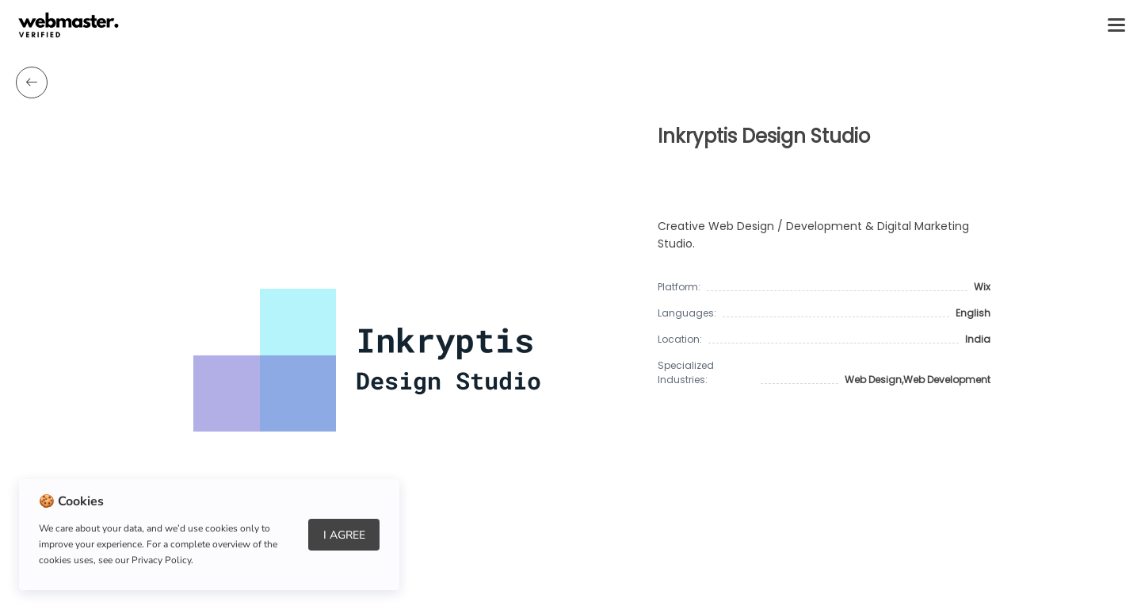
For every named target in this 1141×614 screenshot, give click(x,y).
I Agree (344, 535)
